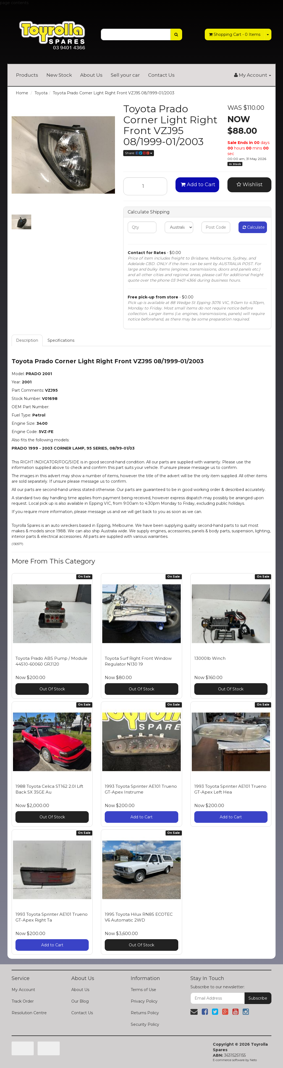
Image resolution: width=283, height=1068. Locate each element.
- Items (234, 34)
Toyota (41, 92)
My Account (23, 989)
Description (27, 340)
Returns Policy (145, 1012)
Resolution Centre (29, 1012)
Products (27, 75)
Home (22, 92)
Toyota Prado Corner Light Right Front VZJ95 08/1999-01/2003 (113, 92)
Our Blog (80, 1001)
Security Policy (145, 1024)
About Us (91, 75)
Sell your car (125, 75)
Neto (253, 1060)
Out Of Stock (52, 689)
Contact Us (161, 75)
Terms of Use (143, 989)
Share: (138, 153)
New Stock (59, 75)
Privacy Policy (144, 1001)
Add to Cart (198, 184)
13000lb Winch (210, 658)
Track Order (23, 1001)
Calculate (254, 227)
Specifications (61, 340)
